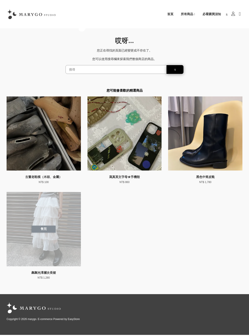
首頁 (170, 14)
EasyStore (74, 320)
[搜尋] (116, 70)
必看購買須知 (212, 14)
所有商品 (188, 14)
